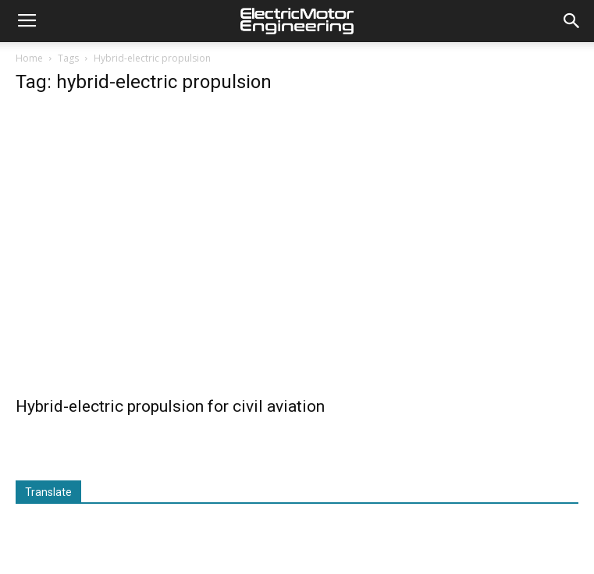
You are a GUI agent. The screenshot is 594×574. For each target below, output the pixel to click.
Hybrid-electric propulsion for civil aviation (170, 406)
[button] (572, 21)
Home (29, 58)
